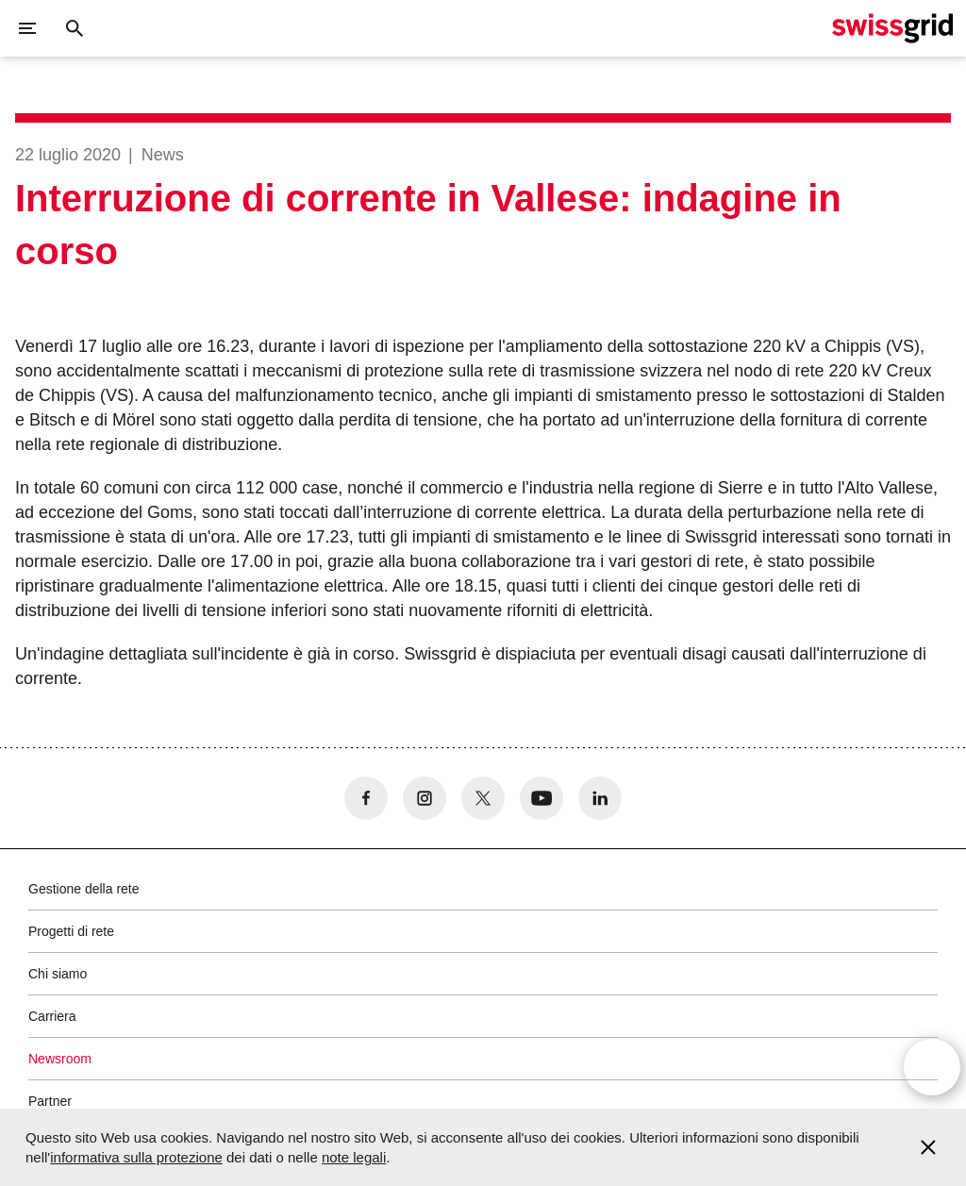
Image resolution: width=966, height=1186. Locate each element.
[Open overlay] (932, 1067)
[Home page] (892, 28)
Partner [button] (50, 1101)
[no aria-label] (366, 798)
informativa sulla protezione (136, 1157)
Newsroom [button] (60, 1058)
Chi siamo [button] (57, 973)
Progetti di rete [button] (71, 931)
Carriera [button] (52, 1016)
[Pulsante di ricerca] (74, 28)
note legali (354, 1157)
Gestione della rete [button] (84, 888)
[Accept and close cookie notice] (928, 1147)
